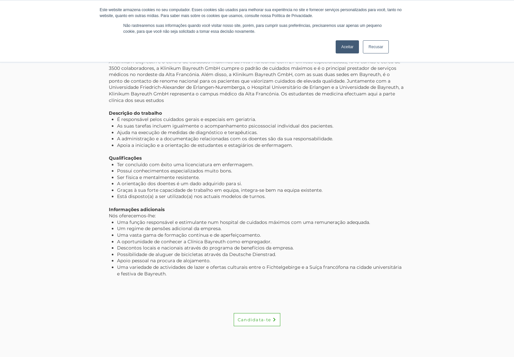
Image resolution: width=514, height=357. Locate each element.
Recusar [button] (375, 47)
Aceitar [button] (347, 47)
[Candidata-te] (257, 319)
